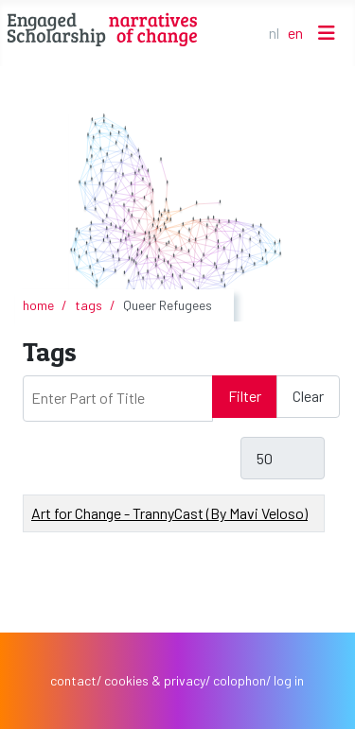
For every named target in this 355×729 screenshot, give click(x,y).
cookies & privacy (154, 680)
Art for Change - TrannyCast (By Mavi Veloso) (169, 513)
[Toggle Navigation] (326, 32)
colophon (239, 680)
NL (274, 33)
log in (289, 680)
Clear (308, 396)
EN (295, 33)
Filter (244, 396)
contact (73, 680)
